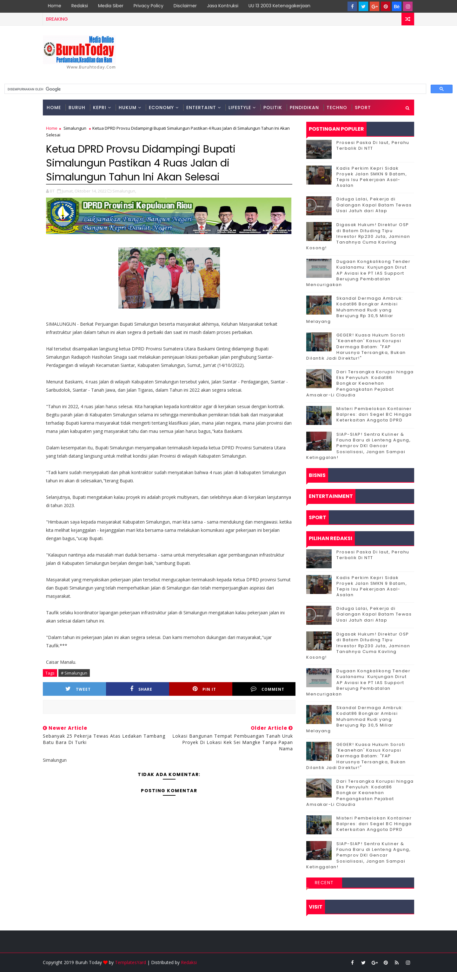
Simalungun (74, 128)
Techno (337, 107)
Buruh (77, 107)
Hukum (127, 107)
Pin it (204, 689)
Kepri (99, 107)
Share (141, 689)
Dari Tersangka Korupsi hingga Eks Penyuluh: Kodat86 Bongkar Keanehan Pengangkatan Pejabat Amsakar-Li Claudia (360, 383)
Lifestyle (239, 107)
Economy (161, 107)
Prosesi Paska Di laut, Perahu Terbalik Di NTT (372, 145)
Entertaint (201, 107)
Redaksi (79, 6)
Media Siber (110, 6)
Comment (267, 689)
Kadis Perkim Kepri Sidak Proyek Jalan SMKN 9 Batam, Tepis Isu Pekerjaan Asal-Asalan (371, 177)
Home (54, 6)
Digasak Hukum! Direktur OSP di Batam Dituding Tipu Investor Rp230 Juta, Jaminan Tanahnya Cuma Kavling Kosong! (358, 236)
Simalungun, (124, 191)
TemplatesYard (130, 962)
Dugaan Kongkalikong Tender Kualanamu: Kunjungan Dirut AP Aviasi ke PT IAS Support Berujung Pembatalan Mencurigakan (358, 273)
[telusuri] (215, 89)
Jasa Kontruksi (222, 6)
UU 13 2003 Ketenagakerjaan (279, 6)
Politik (272, 107)
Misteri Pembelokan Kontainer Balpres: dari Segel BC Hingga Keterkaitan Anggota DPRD (374, 414)
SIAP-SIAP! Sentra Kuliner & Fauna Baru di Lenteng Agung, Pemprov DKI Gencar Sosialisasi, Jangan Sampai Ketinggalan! (358, 445)
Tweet (78, 689)
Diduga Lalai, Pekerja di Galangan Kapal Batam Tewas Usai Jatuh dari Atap (374, 204)
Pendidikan (304, 107)
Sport (363, 107)
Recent (324, 882)
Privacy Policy (148, 6)
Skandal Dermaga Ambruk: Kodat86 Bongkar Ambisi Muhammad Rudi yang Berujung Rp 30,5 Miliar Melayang (354, 309)
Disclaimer (185, 6)
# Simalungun (74, 673)
